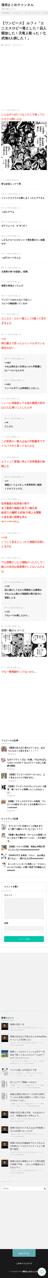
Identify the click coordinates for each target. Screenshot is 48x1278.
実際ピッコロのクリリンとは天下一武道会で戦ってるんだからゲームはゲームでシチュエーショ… (27, 1055)
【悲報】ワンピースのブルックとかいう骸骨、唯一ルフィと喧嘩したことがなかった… (26, 789)
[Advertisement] (24, 73)
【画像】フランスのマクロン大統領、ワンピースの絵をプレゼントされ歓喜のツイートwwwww (26, 804)
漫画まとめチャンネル (17, 5)
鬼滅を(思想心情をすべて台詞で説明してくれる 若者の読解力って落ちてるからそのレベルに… (27, 1097)
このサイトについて (24, 1263)
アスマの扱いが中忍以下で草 (23, 1070)
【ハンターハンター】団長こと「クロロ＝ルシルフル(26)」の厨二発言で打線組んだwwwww (26, 867)
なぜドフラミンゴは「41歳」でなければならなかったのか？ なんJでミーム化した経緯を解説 (26, 762)
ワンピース (19, 45)
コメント (8, 895)
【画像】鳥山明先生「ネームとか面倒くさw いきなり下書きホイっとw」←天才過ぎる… (26, 838)
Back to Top (24, 1253)
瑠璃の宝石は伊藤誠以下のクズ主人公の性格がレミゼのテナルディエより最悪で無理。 (27, 1146)
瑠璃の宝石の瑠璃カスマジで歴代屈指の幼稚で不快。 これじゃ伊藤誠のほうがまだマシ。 (27, 1164)
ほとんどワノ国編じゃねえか (23, 1082)
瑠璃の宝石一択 (17, 1024)
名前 (6, 923)
